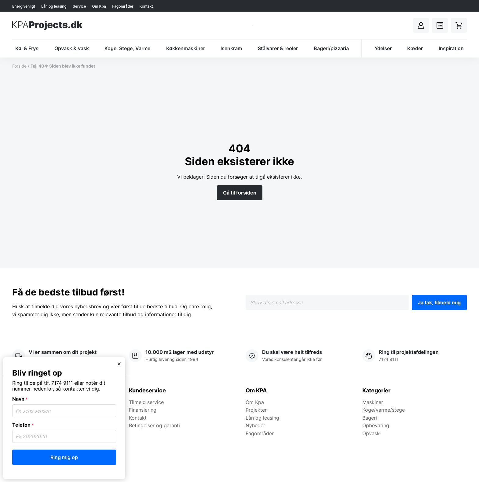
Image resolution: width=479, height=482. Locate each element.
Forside (19, 66)
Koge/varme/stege (383, 410)
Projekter (256, 410)
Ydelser (383, 48)
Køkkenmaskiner (185, 48)
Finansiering (142, 410)
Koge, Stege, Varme (127, 48)
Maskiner (372, 402)
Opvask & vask (71, 48)
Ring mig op (64, 457)
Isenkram (231, 48)
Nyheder (255, 425)
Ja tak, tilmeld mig (439, 302)
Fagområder (122, 6)
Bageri (369, 418)
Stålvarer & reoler (278, 48)
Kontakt (146, 6)
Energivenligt (23, 6)
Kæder (415, 48)
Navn (19, 399)
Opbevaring (375, 425)
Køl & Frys (26, 48)
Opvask (371, 433)
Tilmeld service (146, 402)
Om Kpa (99, 6)
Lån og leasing (54, 6)
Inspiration (451, 48)
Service (79, 6)
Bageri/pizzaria (331, 48)
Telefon (23, 425)
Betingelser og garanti (154, 425)
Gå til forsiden (239, 193)
